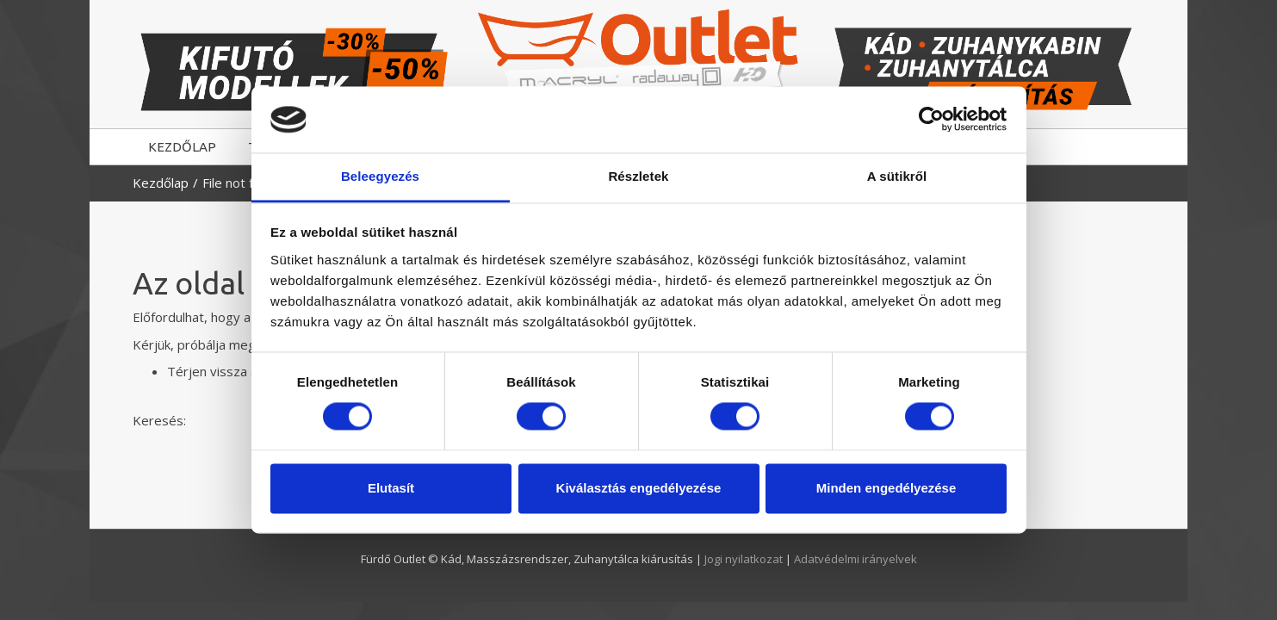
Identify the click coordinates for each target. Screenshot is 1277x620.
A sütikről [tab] (897, 176)
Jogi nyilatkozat (744, 559)
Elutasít (391, 487)
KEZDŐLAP (182, 147)
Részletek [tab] (638, 176)
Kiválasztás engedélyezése (639, 487)
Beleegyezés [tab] (380, 176)
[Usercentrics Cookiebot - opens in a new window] (931, 120)
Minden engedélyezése (886, 487)
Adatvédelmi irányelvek (855, 559)
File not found (242, 182)
